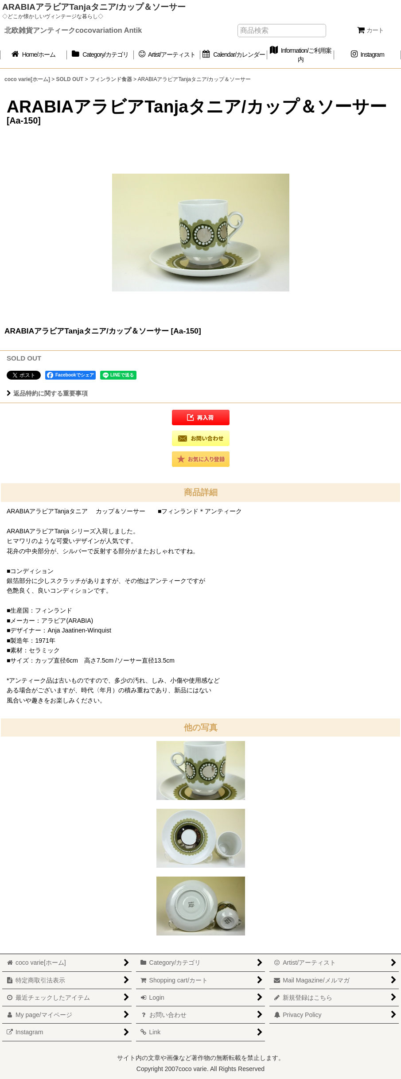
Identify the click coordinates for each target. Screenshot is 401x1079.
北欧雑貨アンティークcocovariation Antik (73, 30)
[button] (201, 417)
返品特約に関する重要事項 (47, 393)
